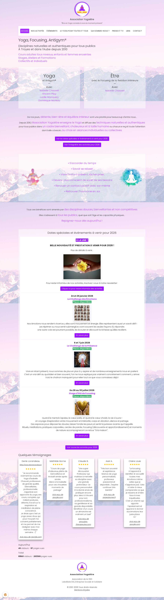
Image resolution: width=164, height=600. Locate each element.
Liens (128, 31)
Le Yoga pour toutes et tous (74, 31)
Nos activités (37, 31)
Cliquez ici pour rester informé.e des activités (82, 289)
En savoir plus (82, 335)
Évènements (52, 31)
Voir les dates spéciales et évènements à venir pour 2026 (82, 139)
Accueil (24, 31)
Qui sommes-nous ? (100, 31)
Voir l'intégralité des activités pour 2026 (82, 145)
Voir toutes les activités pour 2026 (82, 447)
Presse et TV (117, 31)
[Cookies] (5, 595)
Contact (137, 31)
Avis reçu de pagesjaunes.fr (109, 496)
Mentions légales (82, 593)
